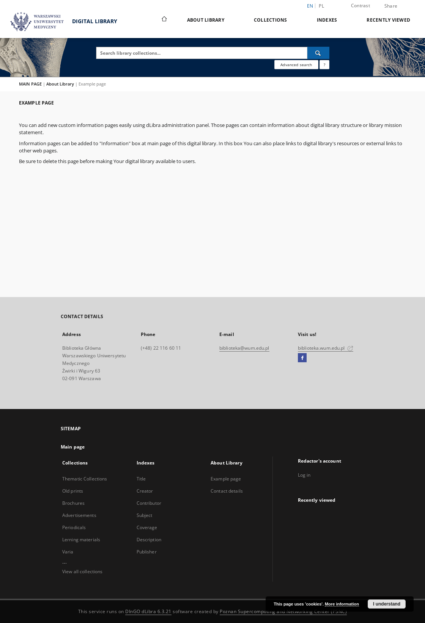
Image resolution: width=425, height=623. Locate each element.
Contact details (227, 491)
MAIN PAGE (30, 84)
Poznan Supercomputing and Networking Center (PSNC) (283, 611)
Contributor (149, 503)
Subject (145, 515)
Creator (145, 491)
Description (149, 539)
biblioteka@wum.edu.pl (244, 348)
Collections (270, 20)
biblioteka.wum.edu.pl (325, 348)
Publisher (147, 551)
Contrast (360, 5)
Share (390, 6)
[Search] (318, 53)
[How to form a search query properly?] (324, 64)
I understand (386, 604)
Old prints (72, 491)
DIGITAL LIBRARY (60, 22)
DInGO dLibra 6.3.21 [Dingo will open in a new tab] (148, 611)
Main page (73, 447)
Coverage (147, 527)
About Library (205, 20)
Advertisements (79, 515)
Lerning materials (81, 539)
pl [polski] (321, 5)
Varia (68, 551)
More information (342, 604)
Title (141, 479)
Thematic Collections (84, 479)
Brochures (73, 503)
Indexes (327, 20)
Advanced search (296, 64)
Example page (226, 479)
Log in (304, 475)
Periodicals (74, 527)
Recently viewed (388, 20)
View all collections (82, 571)
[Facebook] (302, 358)
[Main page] (163, 19)
